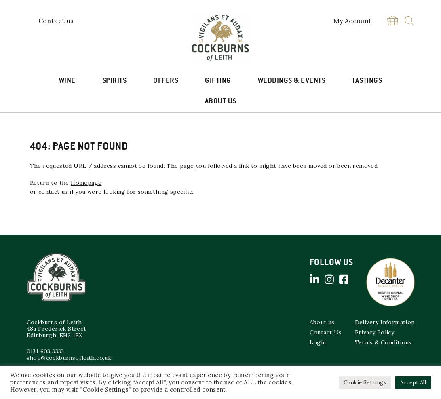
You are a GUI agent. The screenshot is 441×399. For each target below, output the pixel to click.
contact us (53, 191)
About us (322, 322)
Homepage (86, 182)
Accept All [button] (413, 382)
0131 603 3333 (45, 351)
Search (409, 20)
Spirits (114, 81)
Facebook (344, 279)
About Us (220, 102)
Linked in (315, 279)
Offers (165, 81)
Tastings (367, 81)
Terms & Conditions (383, 342)
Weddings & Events (292, 81)
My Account (352, 21)
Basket (393, 20)
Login (318, 342)
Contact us (56, 21)
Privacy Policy (375, 332)
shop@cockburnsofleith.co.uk (69, 357)
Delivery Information (385, 322)
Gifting (218, 81)
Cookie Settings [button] (365, 382)
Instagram (329, 279)
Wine (67, 81)
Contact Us (326, 332)
